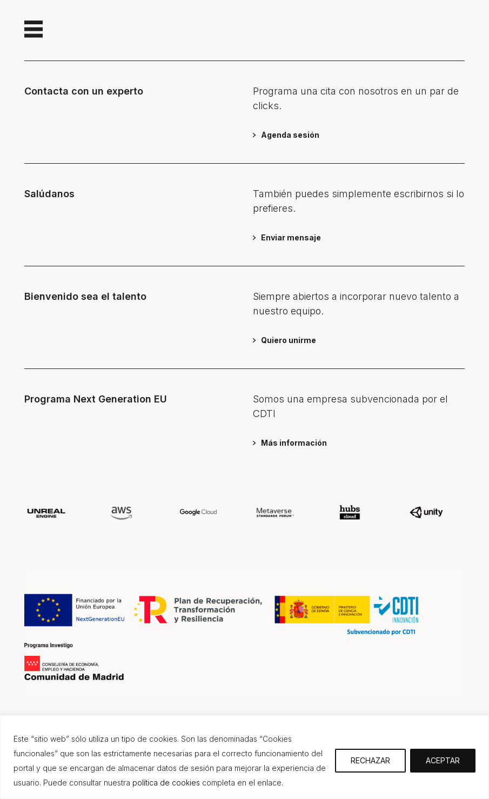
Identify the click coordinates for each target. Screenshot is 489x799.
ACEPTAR (443, 760)
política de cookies (166, 782)
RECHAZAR (370, 760)
